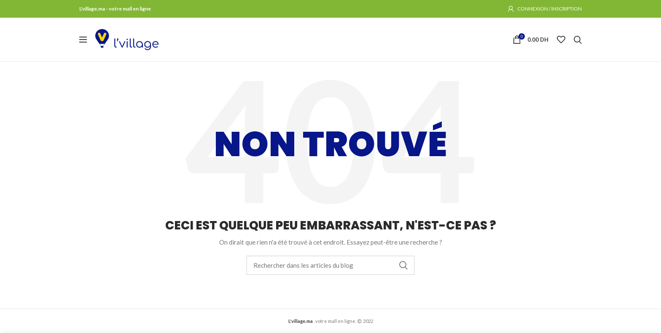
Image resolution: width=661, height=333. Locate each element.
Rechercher (403, 265)
